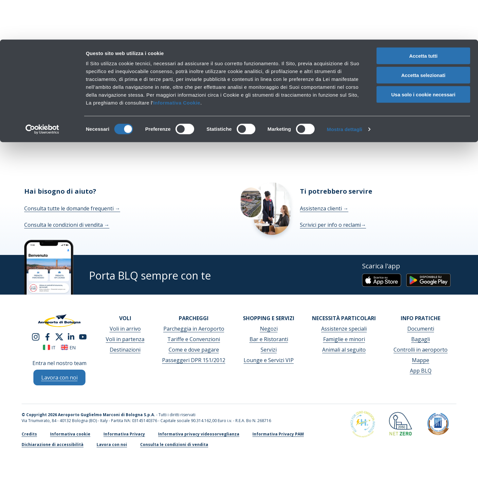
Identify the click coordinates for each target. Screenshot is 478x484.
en (68, 347)
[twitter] (59, 336)
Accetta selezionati (423, 35)
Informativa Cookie (176, 63)
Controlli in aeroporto (421, 349)
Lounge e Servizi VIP (269, 360)
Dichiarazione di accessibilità (52, 444)
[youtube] (83, 336)
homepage (324, 115)
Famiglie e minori (344, 339)
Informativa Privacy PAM (278, 434)
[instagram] (36, 336)
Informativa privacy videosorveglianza (198, 434)
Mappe (420, 360)
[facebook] (47, 336)
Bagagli (420, 339)
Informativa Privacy (124, 434)
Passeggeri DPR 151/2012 (193, 360)
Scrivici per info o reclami (333, 224)
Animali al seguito (344, 349)
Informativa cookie (70, 434)
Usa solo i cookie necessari (423, 55)
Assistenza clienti (324, 208)
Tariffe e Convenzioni (193, 339)
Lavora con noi (112, 444)
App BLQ (421, 370)
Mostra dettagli (344, 89)
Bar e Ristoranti (268, 339)
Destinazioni (125, 349)
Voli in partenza (125, 339)
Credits (29, 434)
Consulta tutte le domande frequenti (72, 208)
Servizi (269, 349)
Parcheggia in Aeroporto (193, 328)
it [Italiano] (49, 347)
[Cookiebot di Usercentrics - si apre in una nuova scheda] (42, 90)
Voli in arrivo (125, 328)
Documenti (420, 328)
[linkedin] (71, 336)
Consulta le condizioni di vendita (66, 224)
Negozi (269, 328)
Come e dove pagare (194, 349)
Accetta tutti (423, 16)
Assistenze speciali (344, 328)
